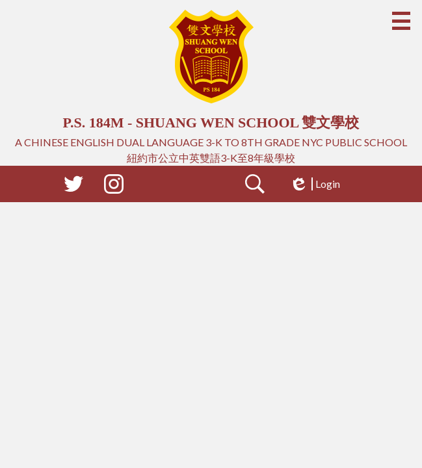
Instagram (114, 186)
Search (255, 186)
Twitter (73, 186)
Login (314, 183)
